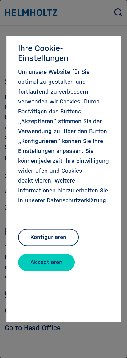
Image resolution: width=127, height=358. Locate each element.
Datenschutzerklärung (76, 200)
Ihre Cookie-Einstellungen (43, 53)
